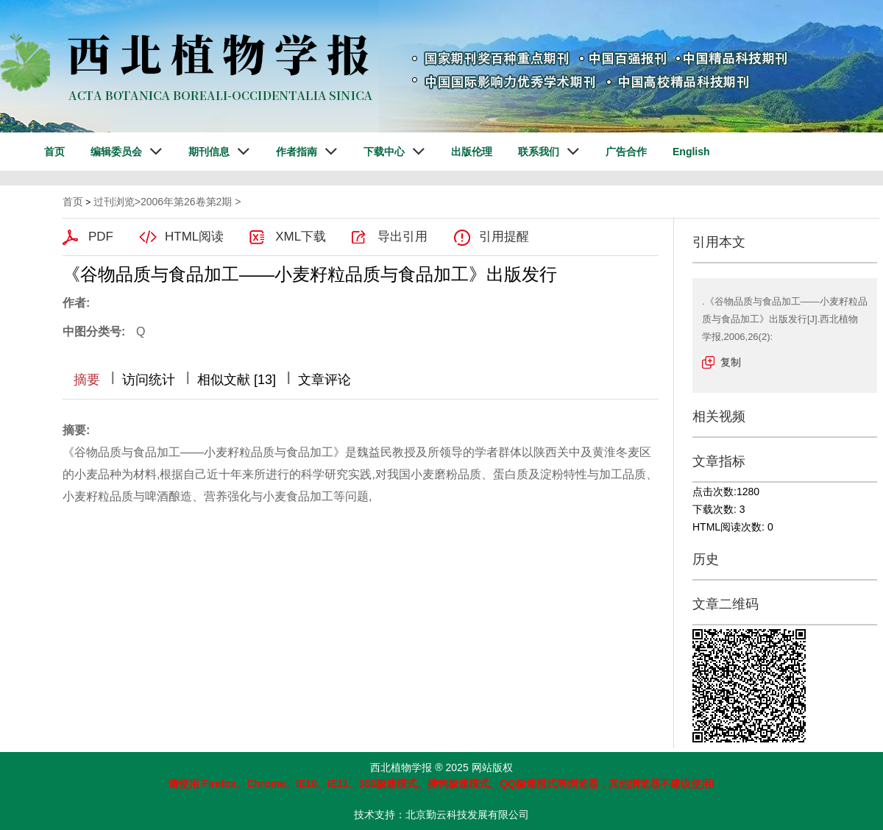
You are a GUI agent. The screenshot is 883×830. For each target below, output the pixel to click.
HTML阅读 (194, 237)
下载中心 (384, 151)
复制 (730, 362)
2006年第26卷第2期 (187, 202)
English (691, 151)
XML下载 (300, 237)
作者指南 (296, 151)
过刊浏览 (114, 202)
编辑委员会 (116, 151)
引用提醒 (504, 237)
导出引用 (402, 237)
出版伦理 (471, 151)
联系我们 (538, 151)
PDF (100, 237)
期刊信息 (209, 151)
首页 (54, 151)
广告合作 (626, 151)
